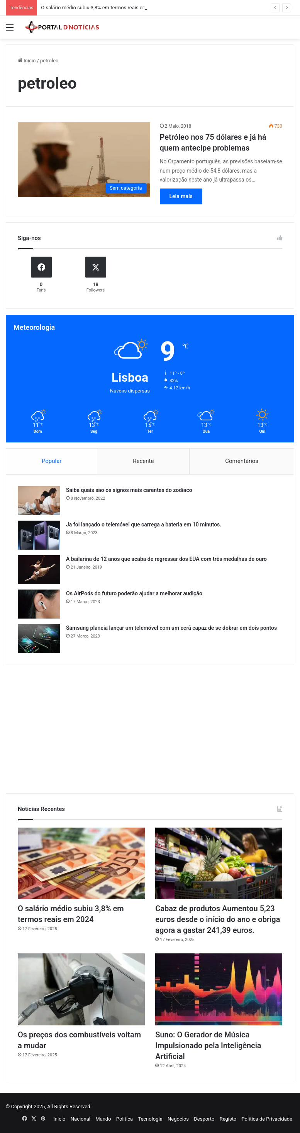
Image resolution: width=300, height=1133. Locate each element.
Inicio (27, 60)
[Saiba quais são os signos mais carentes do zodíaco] (39, 500)
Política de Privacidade (266, 1119)
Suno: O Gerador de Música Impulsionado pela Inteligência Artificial (208, 1045)
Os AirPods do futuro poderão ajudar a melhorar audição (134, 593)
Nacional (80, 1119)
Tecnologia (150, 1119)
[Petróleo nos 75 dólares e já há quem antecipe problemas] (84, 159)
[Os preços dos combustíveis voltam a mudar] (81, 989)
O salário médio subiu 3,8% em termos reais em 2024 (100, 7)
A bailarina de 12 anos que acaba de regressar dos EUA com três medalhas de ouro (166, 559)
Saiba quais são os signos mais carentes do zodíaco (129, 490)
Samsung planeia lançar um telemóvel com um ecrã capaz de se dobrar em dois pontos (171, 628)
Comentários (241, 461)
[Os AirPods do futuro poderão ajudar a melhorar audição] (39, 604)
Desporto (204, 1119)
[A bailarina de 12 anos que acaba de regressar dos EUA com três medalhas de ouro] (39, 569)
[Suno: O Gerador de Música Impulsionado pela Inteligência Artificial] (218, 989)
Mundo (103, 1119)
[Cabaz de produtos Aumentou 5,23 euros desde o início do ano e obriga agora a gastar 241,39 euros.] (218, 863)
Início (59, 1119)
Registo (228, 1119)
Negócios (178, 1119)
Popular (52, 461)
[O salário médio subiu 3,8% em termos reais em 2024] (81, 863)
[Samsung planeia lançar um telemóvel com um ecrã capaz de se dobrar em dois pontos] (39, 638)
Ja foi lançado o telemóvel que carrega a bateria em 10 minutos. (143, 524)
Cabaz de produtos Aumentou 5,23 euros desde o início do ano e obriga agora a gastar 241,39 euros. (217, 919)
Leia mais (181, 196)
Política (124, 1119)
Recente (143, 461)
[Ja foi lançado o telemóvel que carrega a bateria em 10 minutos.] (39, 535)
